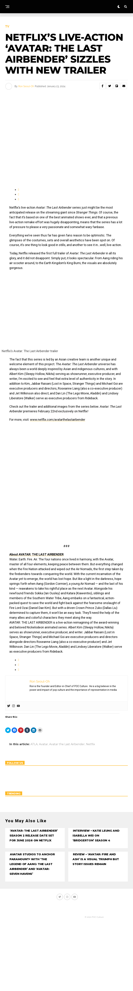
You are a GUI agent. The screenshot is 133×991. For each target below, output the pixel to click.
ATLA (34, 744)
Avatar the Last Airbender (67, 744)
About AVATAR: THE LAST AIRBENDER (36, 554)
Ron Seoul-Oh (26, 86)
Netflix (90, 744)
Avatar (43, 744)
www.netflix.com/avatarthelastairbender (57, 419)
